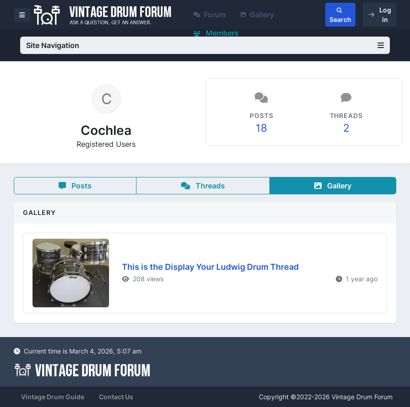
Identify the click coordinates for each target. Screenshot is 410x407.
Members (216, 32)
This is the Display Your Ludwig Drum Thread (210, 267)
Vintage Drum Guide (52, 397)
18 (261, 128)
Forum (209, 14)
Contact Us (116, 397)
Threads (203, 185)
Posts (75, 185)
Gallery (257, 14)
